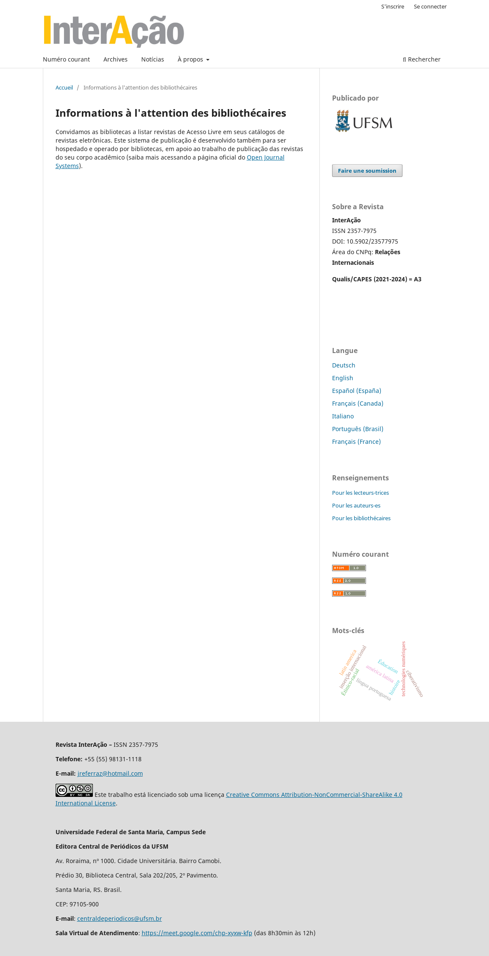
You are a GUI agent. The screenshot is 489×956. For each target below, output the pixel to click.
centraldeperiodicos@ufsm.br (119, 918)
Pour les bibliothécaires (361, 518)
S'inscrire (392, 6)
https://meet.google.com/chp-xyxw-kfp (197, 933)
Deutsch (343, 365)
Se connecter (430, 6)
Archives (115, 59)
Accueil (64, 87)
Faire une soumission (367, 170)
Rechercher (422, 59)
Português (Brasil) (357, 429)
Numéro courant (66, 59)
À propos (191, 59)
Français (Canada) (357, 403)
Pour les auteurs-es (356, 505)
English (342, 378)
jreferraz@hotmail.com (110, 773)
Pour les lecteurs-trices (360, 492)
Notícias (152, 59)
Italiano (343, 416)
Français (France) (356, 441)
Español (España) (356, 391)
